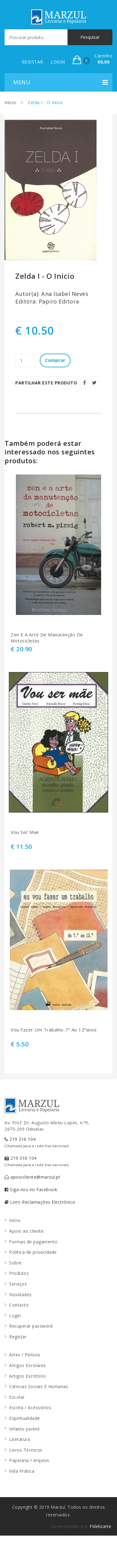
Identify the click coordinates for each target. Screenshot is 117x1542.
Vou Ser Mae (25, 832)
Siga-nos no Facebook (31, 1189)
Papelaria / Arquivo (29, 1460)
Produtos (19, 1273)
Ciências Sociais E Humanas (38, 1386)
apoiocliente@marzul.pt (32, 1177)
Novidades (20, 1294)
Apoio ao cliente (26, 1231)
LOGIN (58, 62)
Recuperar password (31, 1326)
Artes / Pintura (24, 1355)
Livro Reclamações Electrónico (40, 1202)
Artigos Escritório (27, 1376)
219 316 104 (37, 1142)
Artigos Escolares (27, 1365)
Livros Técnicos (25, 1450)
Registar (18, 1337)
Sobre (15, 1263)
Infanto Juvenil (24, 1429)
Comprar (55, 360)
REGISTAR (32, 62)
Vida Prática (21, 1471)
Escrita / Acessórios (30, 1407)
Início (10, 102)
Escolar (17, 1397)
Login (15, 1315)
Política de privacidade (33, 1252)
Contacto (19, 1305)
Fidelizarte (101, 1526)
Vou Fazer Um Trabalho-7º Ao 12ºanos (54, 1030)
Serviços (18, 1284)
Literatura (19, 1439)
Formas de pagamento (33, 1242)
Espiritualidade (24, 1418)
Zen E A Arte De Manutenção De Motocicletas (47, 638)
